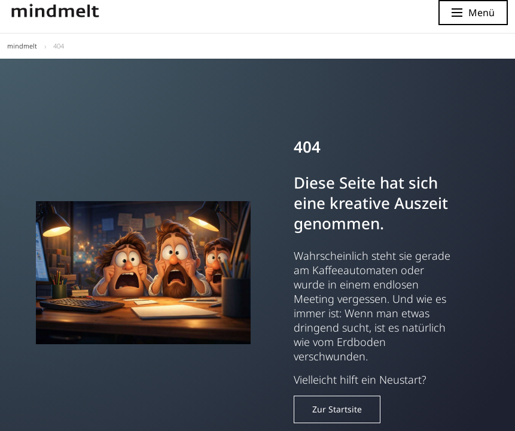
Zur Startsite (337, 409)
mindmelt (22, 45)
